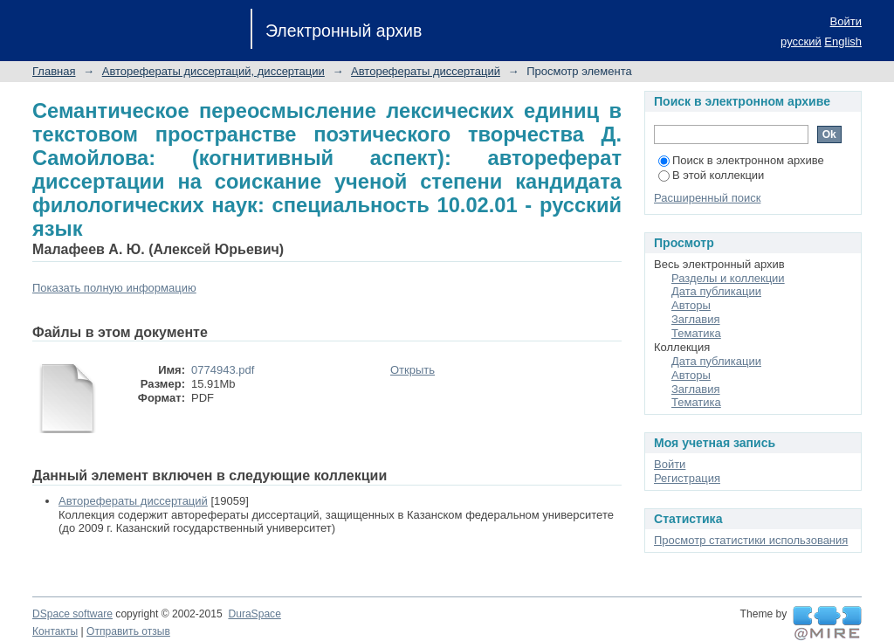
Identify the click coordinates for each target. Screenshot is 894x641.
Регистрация (687, 478)
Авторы (691, 305)
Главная (53, 71)
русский (801, 41)
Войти (846, 21)
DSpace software (72, 614)
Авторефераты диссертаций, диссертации (213, 71)
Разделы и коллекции (728, 278)
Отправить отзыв (128, 631)
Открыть (412, 369)
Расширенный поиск (707, 197)
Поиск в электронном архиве (741, 160)
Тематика (696, 333)
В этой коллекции (711, 175)
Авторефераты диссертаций (425, 71)
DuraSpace (254, 614)
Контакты (55, 631)
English (843, 41)
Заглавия (695, 319)
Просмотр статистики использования (751, 540)
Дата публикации (716, 291)
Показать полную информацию (114, 287)
